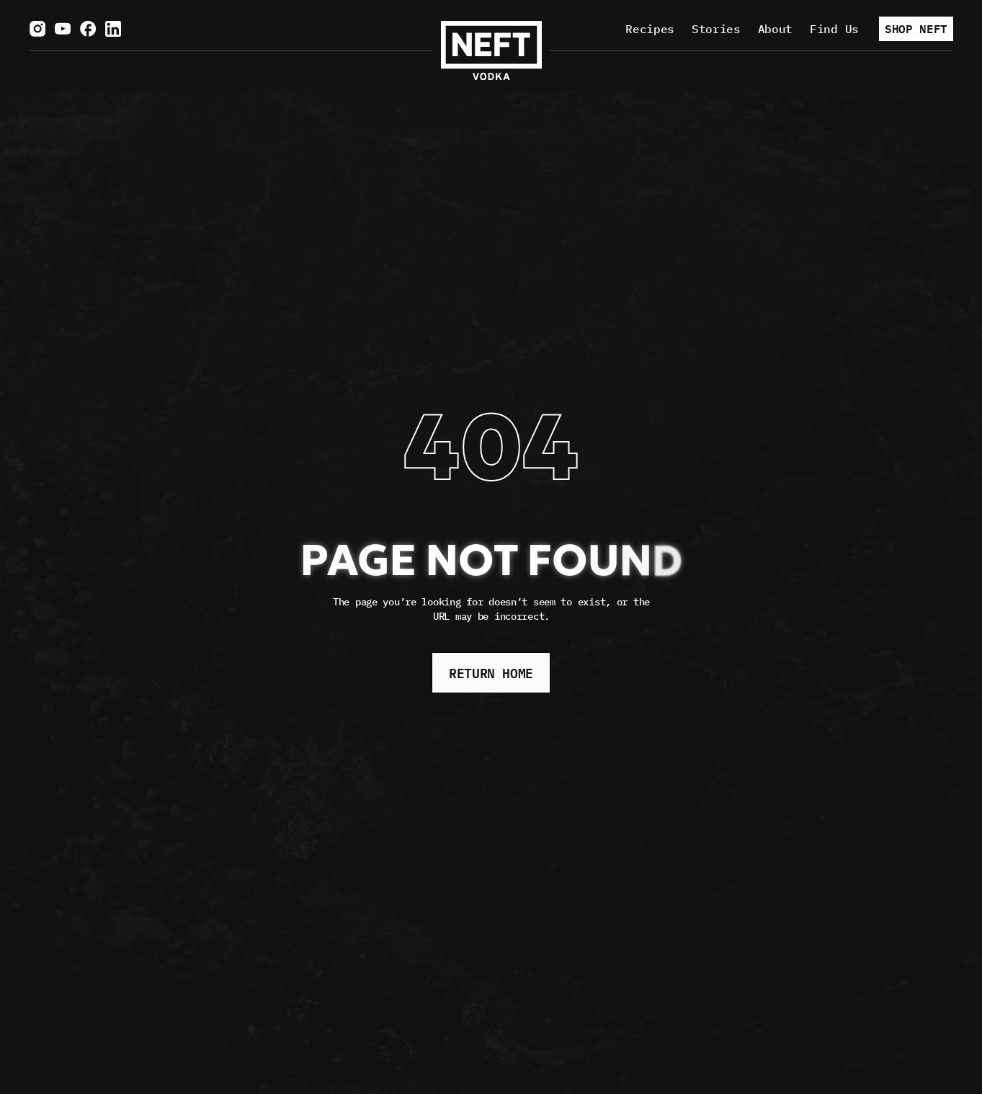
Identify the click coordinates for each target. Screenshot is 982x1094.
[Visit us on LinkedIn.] (113, 28)
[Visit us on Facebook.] (88, 28)
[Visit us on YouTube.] (62, 28)
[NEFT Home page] (491, 50)
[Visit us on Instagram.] (37, 28)
